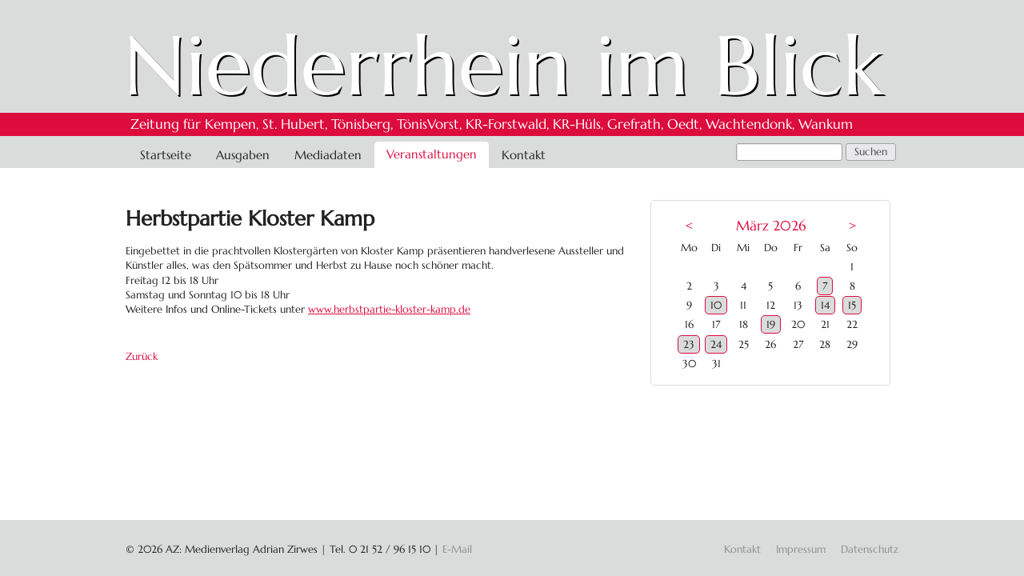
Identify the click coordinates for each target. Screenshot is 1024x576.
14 (825, 305)
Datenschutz (869, 549)
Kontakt (524, 154)
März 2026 (771, 226)
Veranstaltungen (431, 154)
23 (688, 344)
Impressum (801, 549)
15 (852, 305)
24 (716, 344)
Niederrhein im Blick (503, 66)
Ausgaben (243, 154)
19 (770, 324)
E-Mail (457, 549)
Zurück (142, 356)
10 (716, 305)
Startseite (165, 154)
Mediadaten (328, 154)
